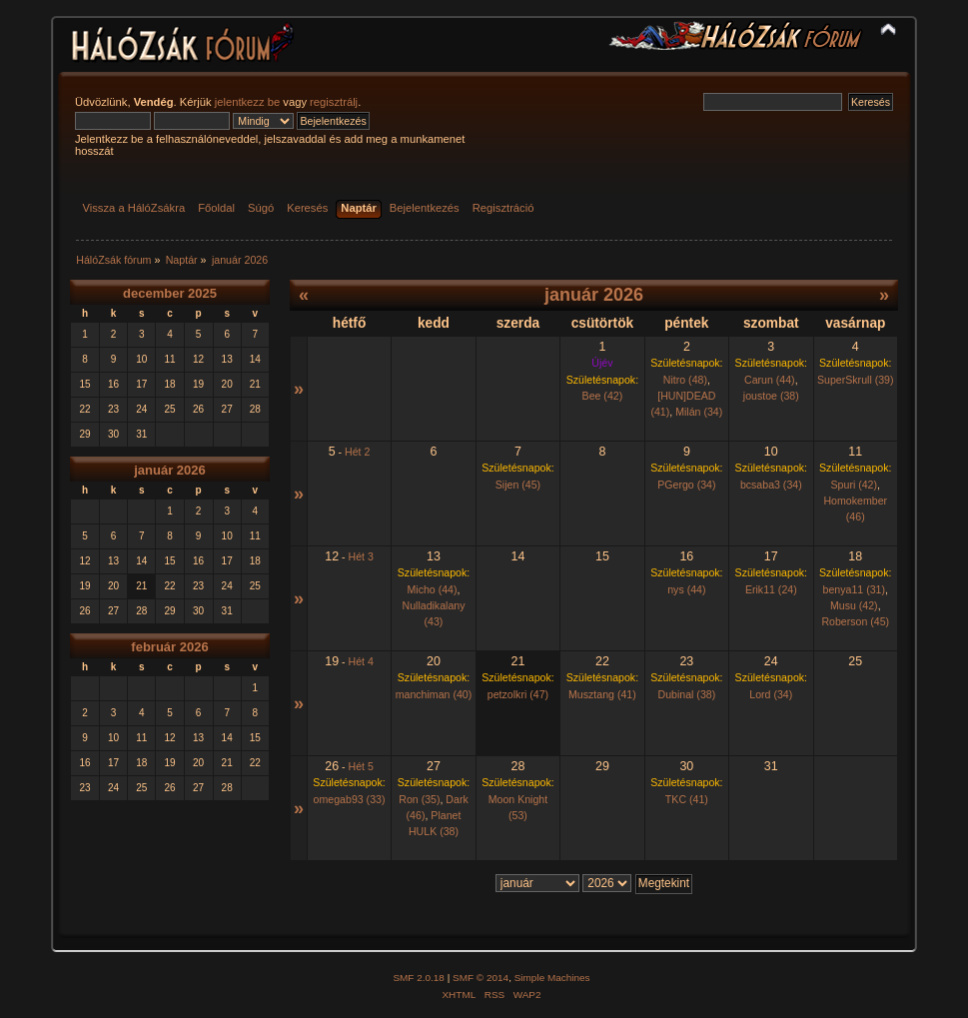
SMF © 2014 (480, 977)
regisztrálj (334, 102)
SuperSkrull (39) (855, 380)
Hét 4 (361, 661)
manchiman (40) (434, 694)
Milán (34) (698, 412)
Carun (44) (769, 380)
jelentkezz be (247, 102)
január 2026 (170, 470)
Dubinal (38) (686, 694)
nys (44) (686, 589)
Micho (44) (432, 589)
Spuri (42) (854, 485)
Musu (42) (854, 605)
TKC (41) (686, 799)
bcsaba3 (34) (771, 485)
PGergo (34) (686, 485)
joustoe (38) (771, 396)
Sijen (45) (517, 485)
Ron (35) (419, 799)
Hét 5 (361, 766)
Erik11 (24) (771, 589)
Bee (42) (602, 396)
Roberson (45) (855, 621)
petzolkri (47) (517, 694)
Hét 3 (361, 556)
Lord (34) (770, 694)
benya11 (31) (854, 589)
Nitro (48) (685, 380)
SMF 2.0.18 (419, 977)
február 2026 (169, 646)
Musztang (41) (602, 694)
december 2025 (170, 293)
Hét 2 (357, 452)
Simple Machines (552, 977)
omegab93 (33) (350, 799)
